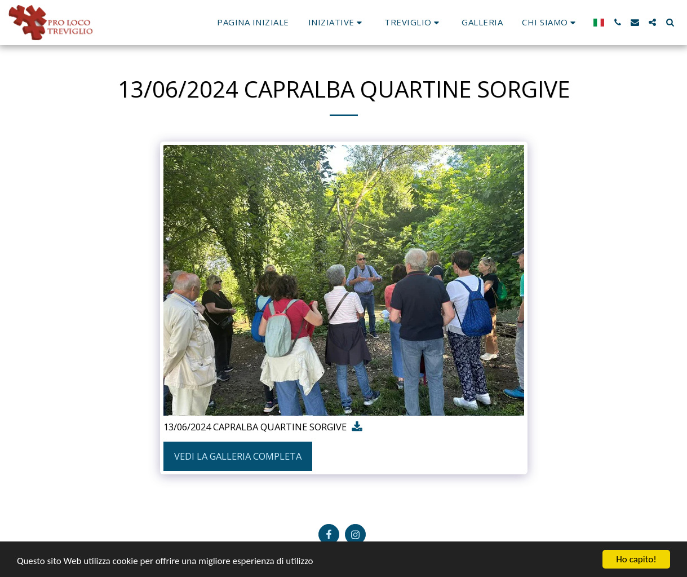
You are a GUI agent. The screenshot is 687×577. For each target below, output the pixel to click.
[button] (337, 22)
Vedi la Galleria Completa (238, 456)
